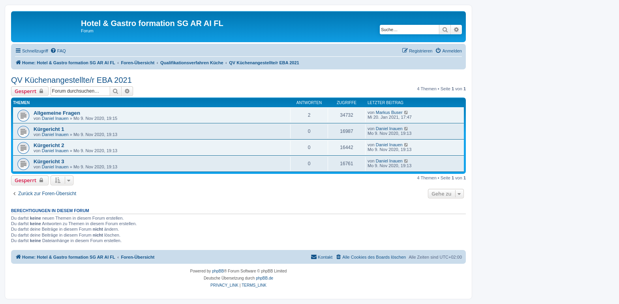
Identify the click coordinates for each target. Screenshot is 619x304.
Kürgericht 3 (49, 161)
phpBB (218, 271)
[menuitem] (58, 51)
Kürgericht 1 (49, 129)
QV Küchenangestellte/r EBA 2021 (71, 80)
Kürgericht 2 (49, 145)
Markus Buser (389, 112)
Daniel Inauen (55, 118)
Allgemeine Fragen (57, 113)
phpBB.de (264, 278)
